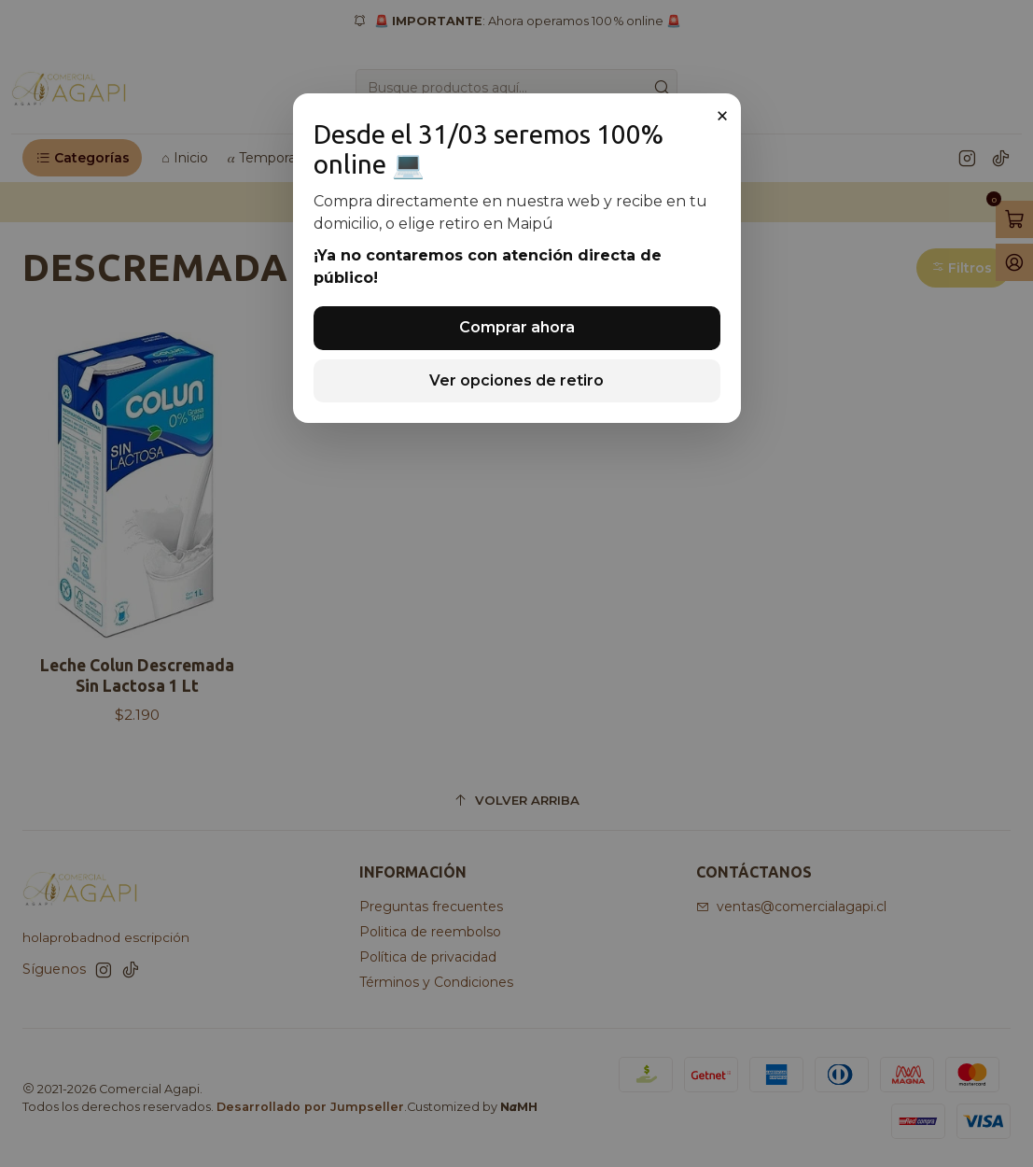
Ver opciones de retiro (516, 380)
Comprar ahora (517, 327)
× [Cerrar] (722, 116)
